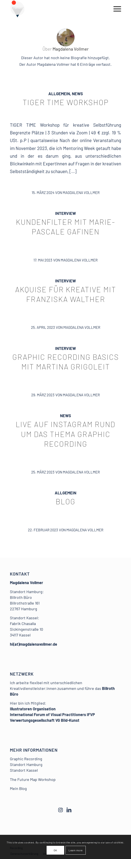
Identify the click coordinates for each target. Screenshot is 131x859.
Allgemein (59, 93)
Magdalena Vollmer (81, 192)
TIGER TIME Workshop (66, 102)
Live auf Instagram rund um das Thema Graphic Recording (65, 434)
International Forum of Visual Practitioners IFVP (52, 714)
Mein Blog (18, 788)
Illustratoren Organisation (33, 708)
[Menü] (115, 9)
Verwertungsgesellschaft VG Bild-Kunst (44, 720)
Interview (65, 213)
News (77, 93)
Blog (65, 501)
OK (55, 850)
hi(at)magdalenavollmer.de (33, 644)
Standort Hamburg (26, 764)
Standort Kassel (24, 770)
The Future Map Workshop (33, 779)
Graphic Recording (26, 758)
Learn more (76, 850)
